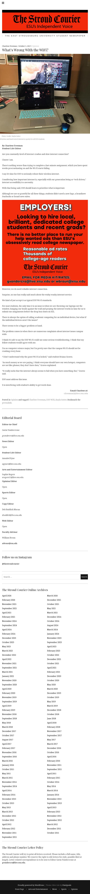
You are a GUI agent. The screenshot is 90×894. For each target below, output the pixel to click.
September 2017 (54, 735)
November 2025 (9, 604)
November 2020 (9, 680)
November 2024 (9, 621)
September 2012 (54, 820)
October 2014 (53, 782)
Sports (63, 889)
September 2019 (9, 701)
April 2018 (51, 722)
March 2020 (52, 689)
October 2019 (53, 697)
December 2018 (54, 710)
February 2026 (8, 600)
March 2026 (52, 595)
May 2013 (6, 807)
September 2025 (9, 608)
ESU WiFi (50, 399)
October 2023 (8, 642)
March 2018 (7, 727)
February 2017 (8, 748)
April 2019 (6, 705)
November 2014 (9, 782)
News (54, 889)
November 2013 (54, 799)
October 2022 (53, 655)
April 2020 (6, 689)
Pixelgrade (66, 885)
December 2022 (9, 655)
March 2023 (7, 650)
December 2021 (54, 659)
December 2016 (54, 748)
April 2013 (51, 807)
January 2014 (53, 794)
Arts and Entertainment (38, 889)
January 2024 (53, 634)
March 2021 (7, 672)
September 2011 (9, 837)
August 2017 (7, 739)
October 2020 (53, 680)
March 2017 (52, 744)
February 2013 (53, 811)
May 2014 (51, 786)
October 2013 (8, 803)
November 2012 (54, 816)
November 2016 (9, 752)
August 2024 (52, 625)
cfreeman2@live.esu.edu (76, 393)
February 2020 (8, 693)
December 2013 (9, 799)
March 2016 (7, 761)
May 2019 (51, 701)
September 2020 (9, 684)
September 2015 (54, 769)
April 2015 (51, 773)
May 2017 (51, 739)
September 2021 (9, 667)
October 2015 (8, 769)
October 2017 (8, 735)
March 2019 (52, 705)
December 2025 (54, 600)
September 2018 (9, 718)
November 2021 (9, 663)
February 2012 (8, 828)
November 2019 (9, 697)
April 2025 (6, 612)
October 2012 (8, 820)
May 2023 (6, 646)
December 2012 (9, 816)
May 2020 (51, 684)
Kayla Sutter (61, 399)
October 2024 (53, 621)
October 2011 (53, 833)
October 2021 (53, 663)
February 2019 (8, 710)
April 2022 (6, 659)
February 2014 (8, 794)
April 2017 (6, 744)
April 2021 (51, 667)
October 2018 (53, 714)
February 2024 (8, 634)
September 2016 (9, 756)
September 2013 (54, 803)
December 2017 (9, 731)
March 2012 (52, 824)
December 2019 (54, 693)
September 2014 (9, 786)
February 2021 (53, 672)
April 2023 (51, 646)
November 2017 (54, 731)
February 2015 (53, 777)
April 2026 (6, 595)
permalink (7, 402)
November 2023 (54, 638)
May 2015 (6, 773)
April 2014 (6, 790)
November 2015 (54, 765)
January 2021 (8, 676)
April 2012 (6, 824)
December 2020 (54, 676)
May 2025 (51, 608)
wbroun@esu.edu (9, 543)
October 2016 (53, 752)
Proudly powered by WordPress (31, 885)
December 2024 (54, 617)
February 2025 (8, 617)
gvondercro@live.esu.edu (13, 862)
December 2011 (54, 828)
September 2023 (54, 642)
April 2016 (51, 756)
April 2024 (6, 629)
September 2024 (9, 625)
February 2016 (53, 761)
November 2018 (9, 714)
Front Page (19, 889)
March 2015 (7, 777)
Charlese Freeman (10, 46)
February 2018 (53, 727)
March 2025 (52, 612)
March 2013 (7, 811)
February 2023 (53, 650)
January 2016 (8, 765)
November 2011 (9, 833)
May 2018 (6, 722)
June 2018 (51, 718)
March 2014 (52, 790)
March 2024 (52, 629)
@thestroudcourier (10, 563)
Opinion (35, 46)
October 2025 (53, 604)
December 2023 (9, 638)
